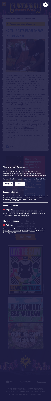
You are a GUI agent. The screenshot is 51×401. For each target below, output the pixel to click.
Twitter (29, 229)
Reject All (20, 183)
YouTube (35, 229)
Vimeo (32, 231)
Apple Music (7, 231)
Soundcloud (17, 231)
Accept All (8, 183)
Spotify (41, 229)
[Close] (45, 4)
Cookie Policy (40, 179)
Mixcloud (25, 231)
